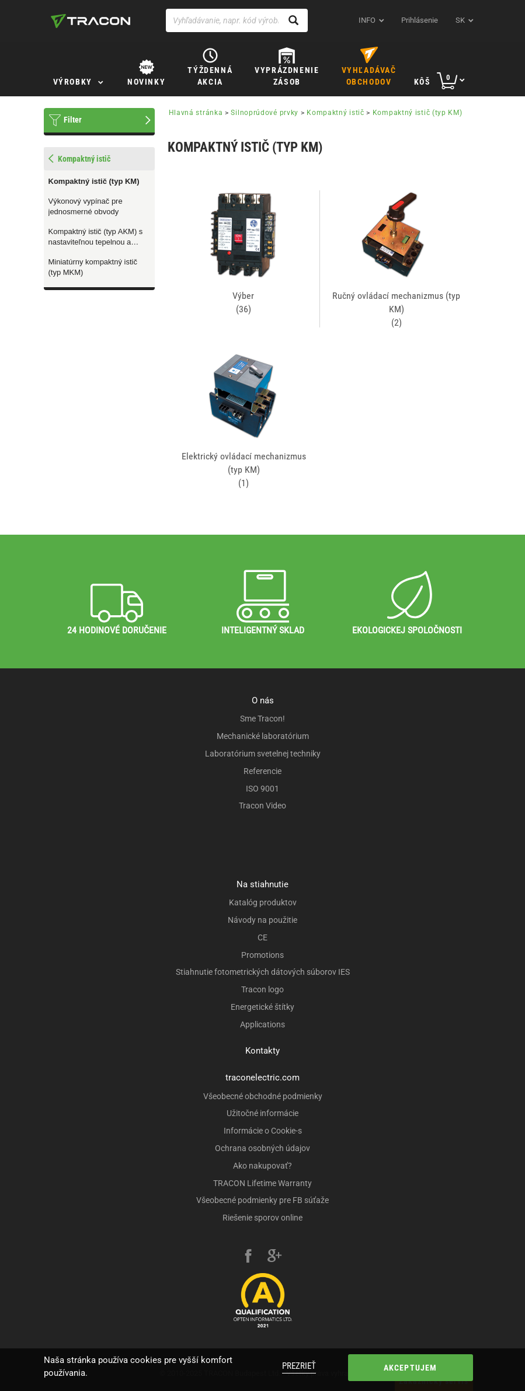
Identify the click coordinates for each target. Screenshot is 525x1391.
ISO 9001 (262, 788)
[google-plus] (274, 1257)
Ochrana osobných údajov (262, 1148)
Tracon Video (262, 805)
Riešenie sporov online (262, 1217)
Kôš (422, 81)
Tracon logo (262, 989)
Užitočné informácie (262, 1113)
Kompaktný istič (335, 113)
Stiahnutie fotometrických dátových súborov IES (263, 972)
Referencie (262, 771)
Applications (262, 1024)
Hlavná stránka (196, 113)
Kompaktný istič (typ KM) (94, 181)
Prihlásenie (419, 20)
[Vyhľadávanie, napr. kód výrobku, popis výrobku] (237, 20)
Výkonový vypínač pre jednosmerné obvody (85, 207)
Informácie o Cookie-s (263, 1130)
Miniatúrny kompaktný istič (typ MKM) (92, 267)
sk (460, 20)
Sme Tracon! (262, 718)
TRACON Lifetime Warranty (262, 1183)
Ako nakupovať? (262, 1165)
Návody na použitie (262, 920)
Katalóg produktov (263, 902)
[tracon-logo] (90, 21)
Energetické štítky (262, 1007)
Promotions (262, 955)
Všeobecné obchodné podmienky (262, 1096)
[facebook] (248, 1257)
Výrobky (72, 81)
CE (262, 937)
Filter (73, 119)
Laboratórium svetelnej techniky (263, 753)
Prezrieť (299, 1366)
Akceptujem (410, 1367)
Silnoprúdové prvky (264, 113)
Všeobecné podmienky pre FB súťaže (262, 1200)
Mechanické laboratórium (263, 736)
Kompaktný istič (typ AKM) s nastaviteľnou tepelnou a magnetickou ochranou (95, 237)
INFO (367, 20)
